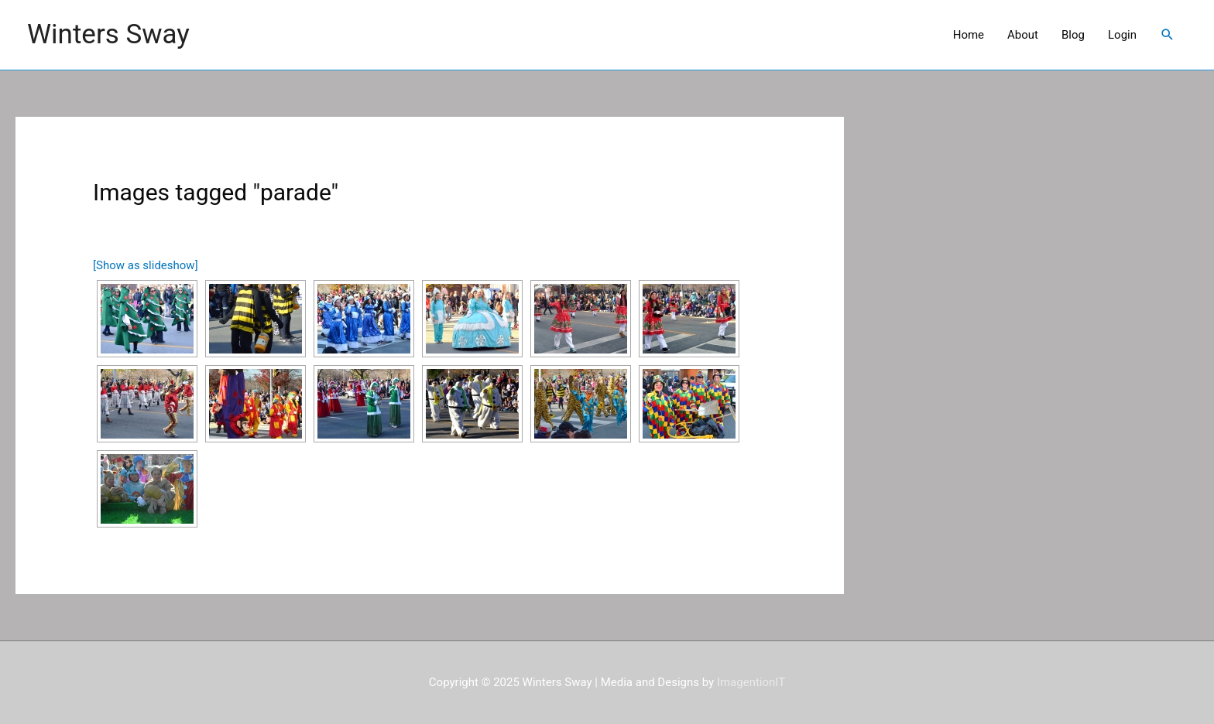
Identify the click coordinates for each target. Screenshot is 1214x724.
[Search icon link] (1167, 35)
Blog (1073, 35)
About (1022, 35)
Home (968, 35)
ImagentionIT (751, 682)
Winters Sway (108, 34)
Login (1122, 35)
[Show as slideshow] (145, 265)
